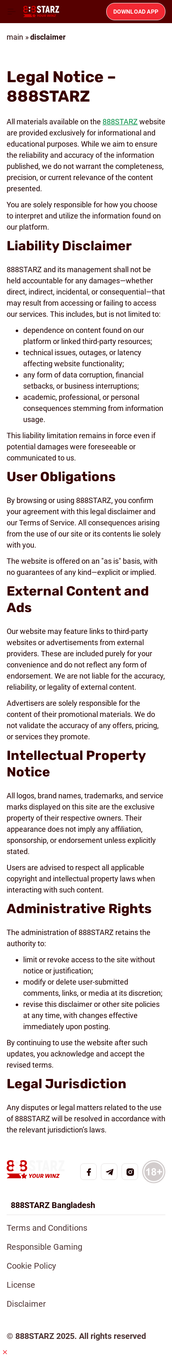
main (15, 37)
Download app (135, 11)
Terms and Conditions (47, 1228)
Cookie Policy (31, 1266)
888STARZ (120, 121)
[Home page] (41, 11)
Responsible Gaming (44, 1247)
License (21, 1285)
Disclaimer (26, 1304)
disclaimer (48, 37)
